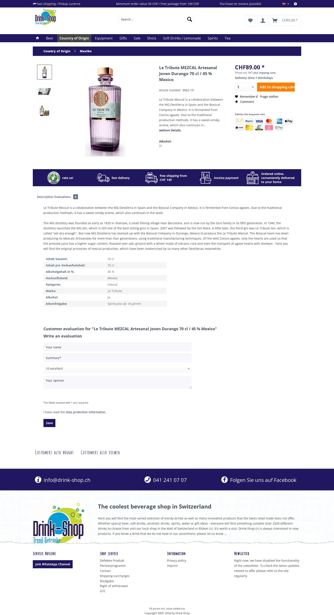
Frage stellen (267, 97)
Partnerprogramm (113, 566)
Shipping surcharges (115, 576)
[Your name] (117, 347)
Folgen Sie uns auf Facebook (259, 479)
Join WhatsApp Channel (52, 564)
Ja (160, 145)
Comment (244, 102)
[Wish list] (250, 20)
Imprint (172, 566)
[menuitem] (297, 3)
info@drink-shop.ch (63, 479)
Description (45, 197)
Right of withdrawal (114, 586)
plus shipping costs (264, 72)
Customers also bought (54, 451)
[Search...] (156, 19)
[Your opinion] (117, 382)
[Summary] (117, 357)
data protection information (85, 412)
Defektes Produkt (112, 560)
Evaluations (66, 197)
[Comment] (117, 368)
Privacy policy (176, 560)
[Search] (189, 19)
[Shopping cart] (285, 20)
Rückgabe (107, 581)
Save (49, 423)
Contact (105, 571)
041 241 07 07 (165, 479)
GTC (103, 591)
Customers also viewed (100, 451)
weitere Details (170, 130)
